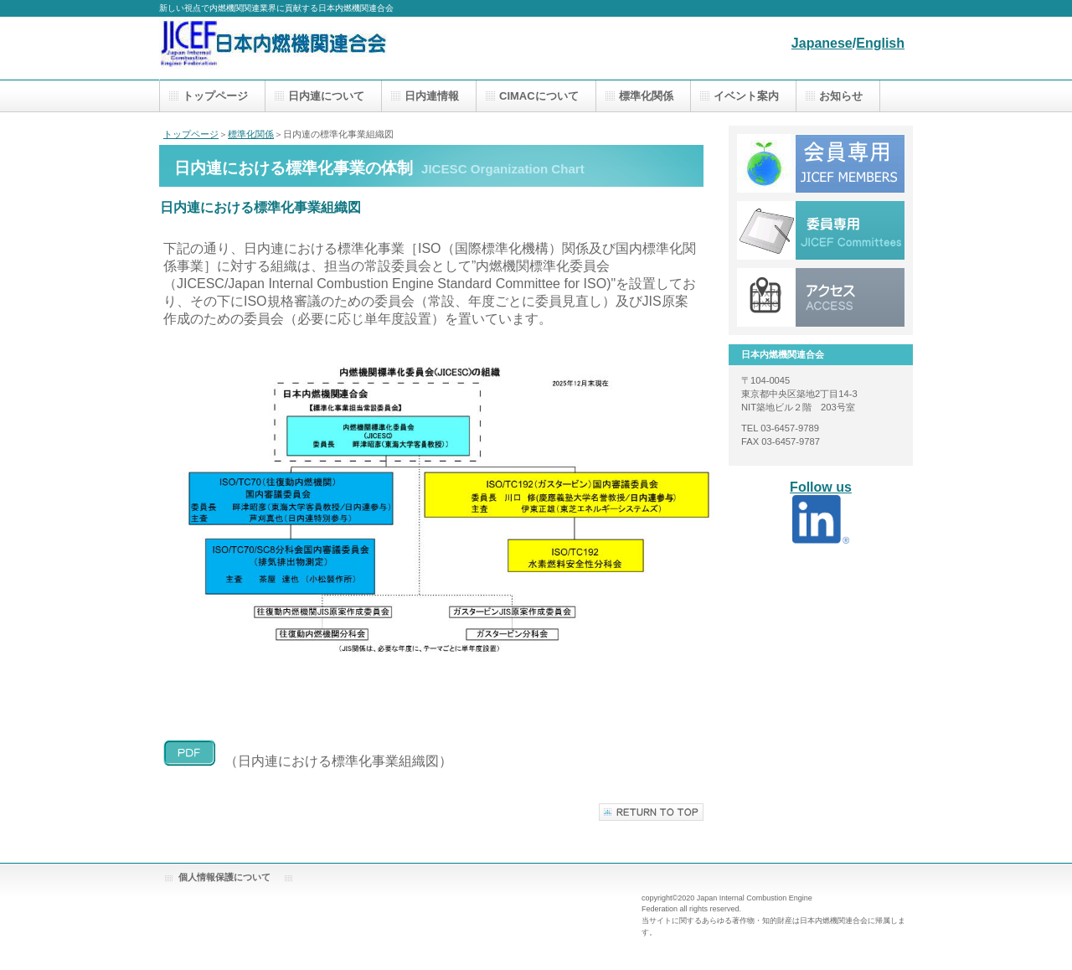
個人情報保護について (224, 877)
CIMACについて (539, 96)
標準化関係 (251, 134)
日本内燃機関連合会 (326, 48)
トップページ (191, 134)
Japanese (822, 43)
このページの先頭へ (651, 812)
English (880, 43)
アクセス (820, 163)
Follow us (821, 487)
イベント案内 (746, 96)
